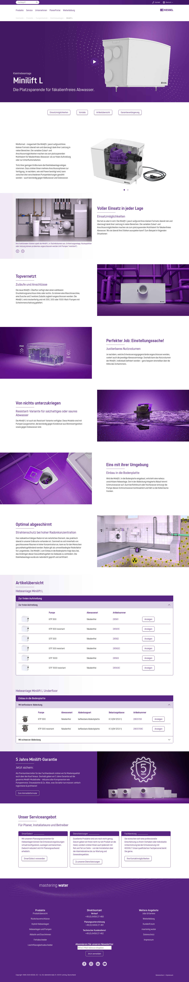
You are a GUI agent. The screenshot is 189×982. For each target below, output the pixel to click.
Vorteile (82, 112)
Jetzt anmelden (94, 953)
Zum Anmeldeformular (27, 793)
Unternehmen (41, 10)
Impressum (149, 940)
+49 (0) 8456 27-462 (94, 933)
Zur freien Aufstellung (28, 605)
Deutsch (168, 2)
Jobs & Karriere (148, 913)
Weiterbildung (69, 10)
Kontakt (157, 2)
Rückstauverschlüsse (40, 918)
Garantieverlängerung (130, 112)
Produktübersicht (40, 913)
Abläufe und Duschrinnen (40, 934)
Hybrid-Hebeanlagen (40, 924)
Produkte (19, 10)
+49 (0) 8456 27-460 (94, 916)
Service (29, 10)
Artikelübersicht (103, 112)
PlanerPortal (55, 10)
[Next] (23, 251)
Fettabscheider (40, 940)
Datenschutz (148, 934)
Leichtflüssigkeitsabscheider (40, 945)
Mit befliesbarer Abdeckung (30, 705)
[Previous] (17, 251)
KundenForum (149, 924)
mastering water (149, 929)
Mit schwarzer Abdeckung (30, 740)
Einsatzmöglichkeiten (59, 112)
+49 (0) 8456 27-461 (94, 925)
